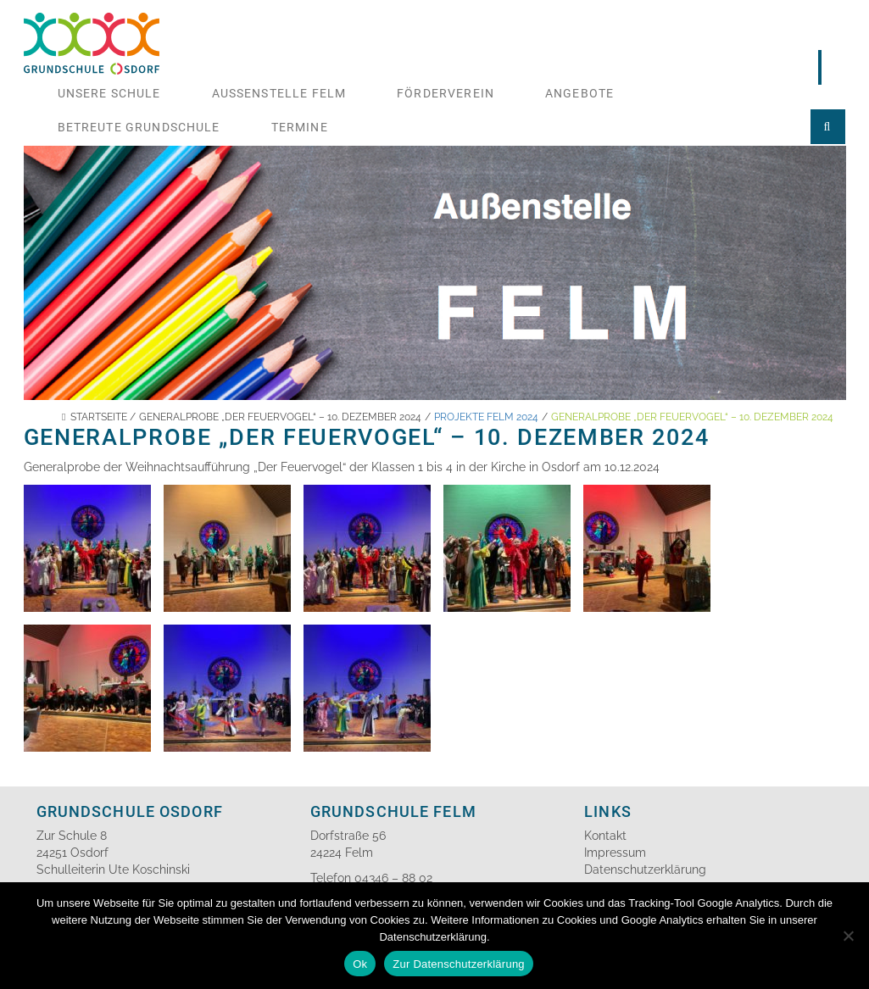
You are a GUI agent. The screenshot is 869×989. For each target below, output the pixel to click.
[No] (847, 935)
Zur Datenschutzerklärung (459, 964)
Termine (299, 127)
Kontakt (605, 835)
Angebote (579, 93)
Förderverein (445, 93)
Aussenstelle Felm (279, 93)
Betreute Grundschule (139, 127)
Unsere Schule (109, 93)
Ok (360, 964)
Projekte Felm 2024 (486, 417)
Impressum (615, 852)
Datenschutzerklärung (645, 869)
